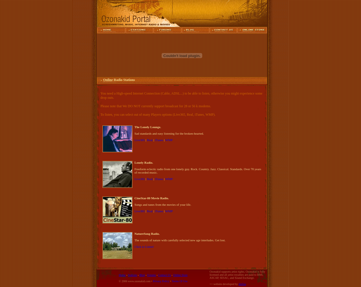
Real (150, 140)
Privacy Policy (161, 281)
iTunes (159, 140)
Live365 (140, 140)
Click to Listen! (144, 246)
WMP (169, 140)
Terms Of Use (180, 281)
